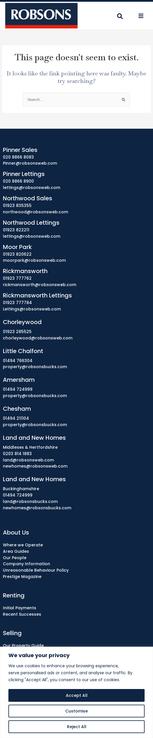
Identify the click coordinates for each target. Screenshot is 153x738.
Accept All (77, 695)
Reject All (76, 727)
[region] (76, 692)
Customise (76, 711)
